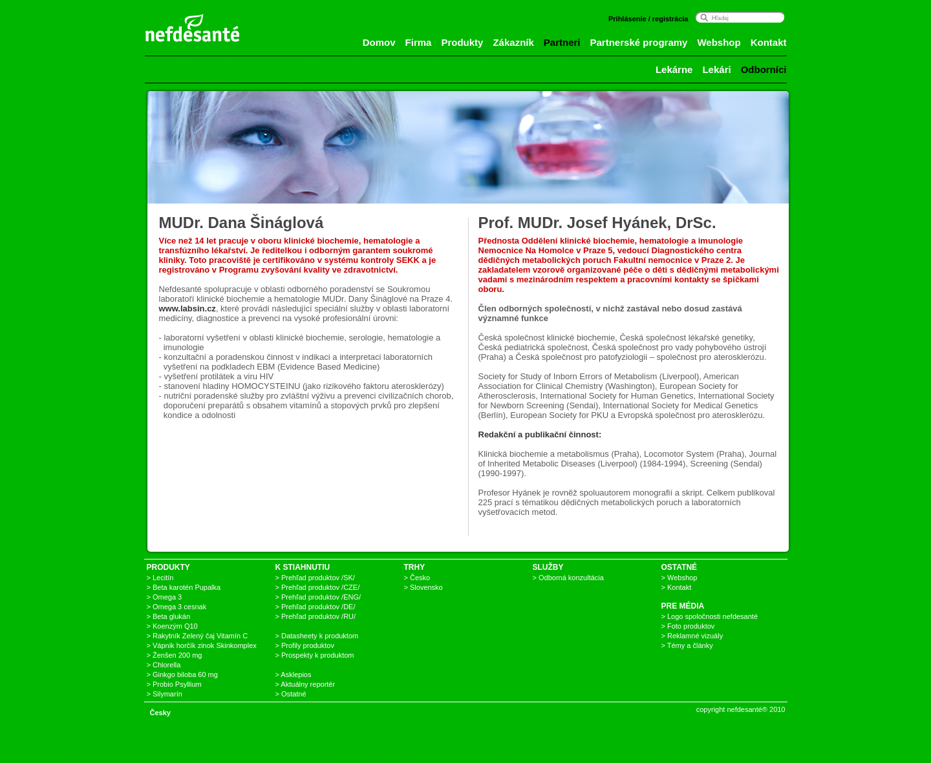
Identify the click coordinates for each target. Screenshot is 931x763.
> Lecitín (160, 577)
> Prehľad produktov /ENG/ (318, 597)
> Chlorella (164, 665)
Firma (418, 42)
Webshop (718, 42)
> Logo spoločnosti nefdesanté (709, 616)
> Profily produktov (304, 645)
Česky (160, 712)
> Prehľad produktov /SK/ (315, 577)
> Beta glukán (169, 616)
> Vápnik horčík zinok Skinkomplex (202, 645)
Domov (379, 42)
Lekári (716, 69)
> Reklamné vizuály (692, 636)
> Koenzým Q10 (172, 626)
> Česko (417, 577)
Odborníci (764, 69)
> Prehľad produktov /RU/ (315, 616)
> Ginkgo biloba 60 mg (182, 674)
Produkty (462, 42)
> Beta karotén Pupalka (184, 587)
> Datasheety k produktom (317, 636)
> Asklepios (293, 674)
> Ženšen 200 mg (174, 655)
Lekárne (674, 69)
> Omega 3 (164, 597)
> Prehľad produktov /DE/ (315, 607)
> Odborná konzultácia (568, 577)
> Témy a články (687, 645)
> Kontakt (676, 587)
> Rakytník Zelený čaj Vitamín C (197, 636)
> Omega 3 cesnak (177, 607)
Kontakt (769, 42)
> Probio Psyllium (174, 684)
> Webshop (679, 577)
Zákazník (513, 42)
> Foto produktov (688, 626)
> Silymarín (164, 694)
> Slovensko (423, 587)
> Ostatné (290, 694)
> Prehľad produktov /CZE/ (317, 587)
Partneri (562, 42)
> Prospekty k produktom (314, 655)
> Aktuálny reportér (305, 684)
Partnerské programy (639, 42)
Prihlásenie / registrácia (648, 19)
